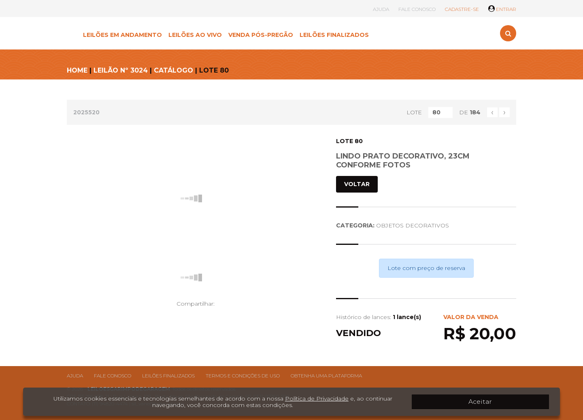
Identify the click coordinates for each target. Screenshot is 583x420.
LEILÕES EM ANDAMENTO (122, 35)
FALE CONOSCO (417, 9)
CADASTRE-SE (462, 9)
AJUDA (381, 9)
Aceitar (526, 401)
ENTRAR (502, 9)
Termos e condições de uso (243, 376)
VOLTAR (357, 184)
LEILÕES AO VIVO (195, 35)
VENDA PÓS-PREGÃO (260, 35)
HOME (77, 70)
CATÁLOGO (173, 70)
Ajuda (75, 376)
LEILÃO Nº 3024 (121, 70)
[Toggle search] (508, 33)
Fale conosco (112, 376)
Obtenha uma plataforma (326, 376)
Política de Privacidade (308, 398)
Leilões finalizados (168, 376)
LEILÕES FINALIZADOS (334, 35)
